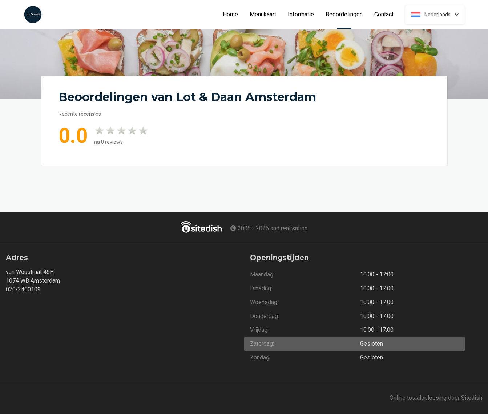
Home (230, 14)
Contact (384, 14)
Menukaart (263, 14)
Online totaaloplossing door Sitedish (436, 397)
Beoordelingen (347, 14)
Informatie (301, 14)
